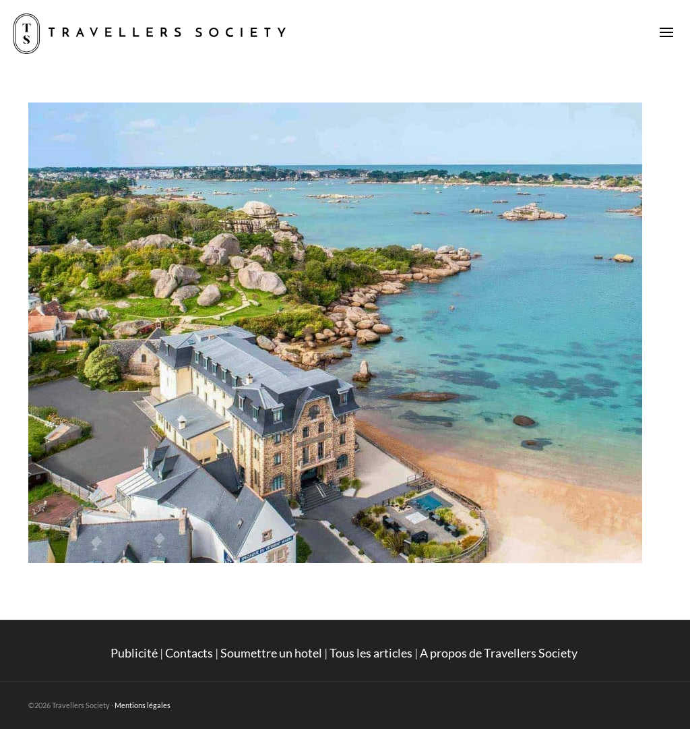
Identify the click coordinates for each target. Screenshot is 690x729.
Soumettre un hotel (271, 652)
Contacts (189, 652)
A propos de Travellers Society (499, 652)
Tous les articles (371, 652)
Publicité (134, 652)
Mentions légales (142, 705)
